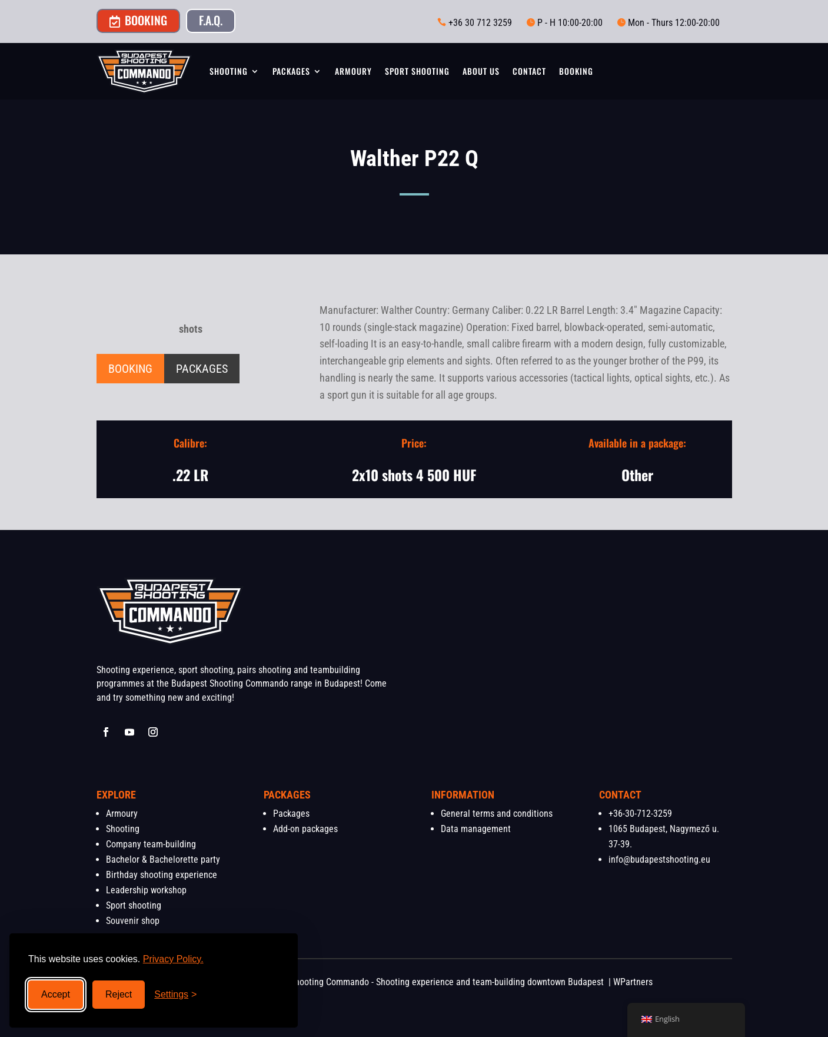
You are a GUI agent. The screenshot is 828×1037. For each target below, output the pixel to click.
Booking (138, 20)
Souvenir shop (132, 920)
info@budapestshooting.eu (659, 859)
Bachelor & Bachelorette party (163, 859)
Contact (529, 71)
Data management (476, 828)
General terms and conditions (497, 813)
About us (481, 71)
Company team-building (151, 844)
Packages (291, 71)
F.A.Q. (210, 20)
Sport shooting (417, 71)
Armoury (353, 71)
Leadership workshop (146, 890)
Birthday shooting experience (161, 874)
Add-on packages (305, 828)
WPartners (633, 982)
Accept (55, 994)
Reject (118, 994)
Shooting (229, 71)
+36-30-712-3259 (640, 813)
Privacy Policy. (173, 959)
